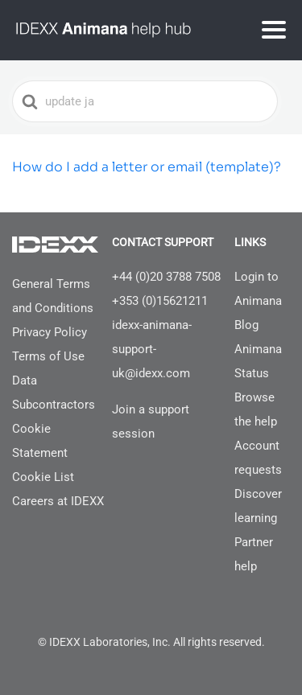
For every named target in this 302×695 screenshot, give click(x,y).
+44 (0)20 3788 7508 (166, 276)
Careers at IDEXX (58, 501)
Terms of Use (48, 356)
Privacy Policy (49, 332)
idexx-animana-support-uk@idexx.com (152, 349)
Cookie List (43, 477)
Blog (246, 325)
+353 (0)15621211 (160, 301)
